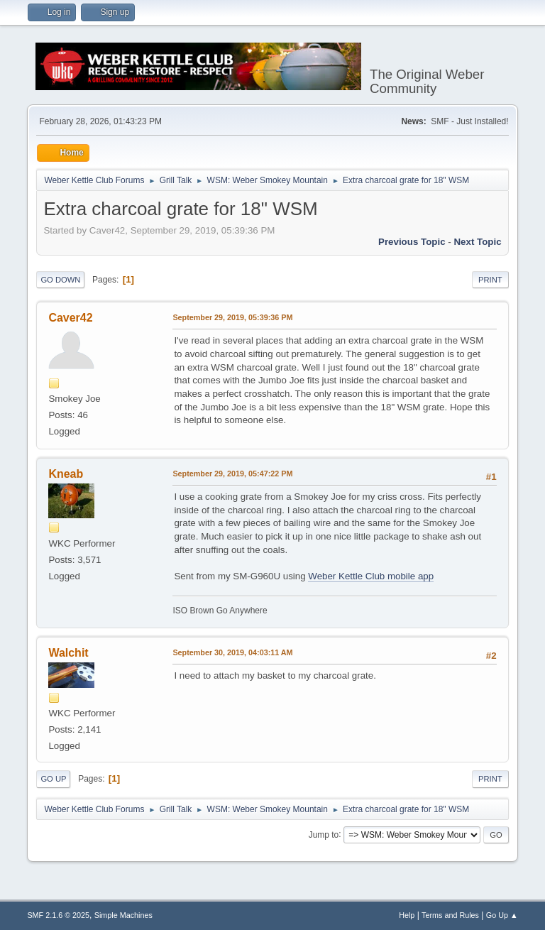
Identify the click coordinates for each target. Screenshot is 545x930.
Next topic (477, 241)
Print (490, 279)
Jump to (324, 834)
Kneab (65, 474)
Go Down (60, 279)
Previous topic (412, 241)
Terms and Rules (450, 915)
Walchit (68, 653)
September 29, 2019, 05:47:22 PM (232, 473)
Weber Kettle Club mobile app (371, 576)
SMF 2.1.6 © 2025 (58, 915)
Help (406, 915)
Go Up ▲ (502, 915)
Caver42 (70, 318)
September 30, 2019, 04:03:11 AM (232, 652)
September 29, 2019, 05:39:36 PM (232, 317)
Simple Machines (123, 915)
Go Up (53, 779)
